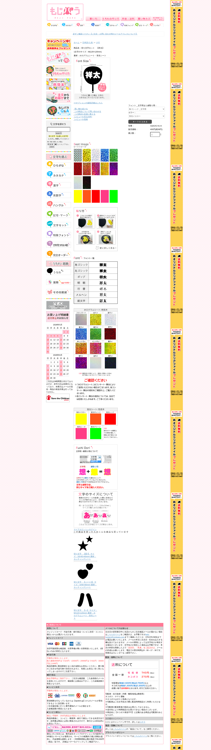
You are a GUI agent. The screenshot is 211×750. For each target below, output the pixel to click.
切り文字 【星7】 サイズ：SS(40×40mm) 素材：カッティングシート (85, 556)
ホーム (76, 42)
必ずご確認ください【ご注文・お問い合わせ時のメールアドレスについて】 (105, 34)
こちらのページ (114, 634)
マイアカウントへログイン (85, 529)
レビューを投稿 (81, 119)
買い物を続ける (81, 109)
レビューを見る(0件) (83, 117)
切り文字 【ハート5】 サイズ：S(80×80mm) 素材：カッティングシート (85, 584)
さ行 (98, 42)
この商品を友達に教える (84, 114)
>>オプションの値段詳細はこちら (88, 103)
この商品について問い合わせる (87, 111)
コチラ (142, 722)
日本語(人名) (87, 42)
